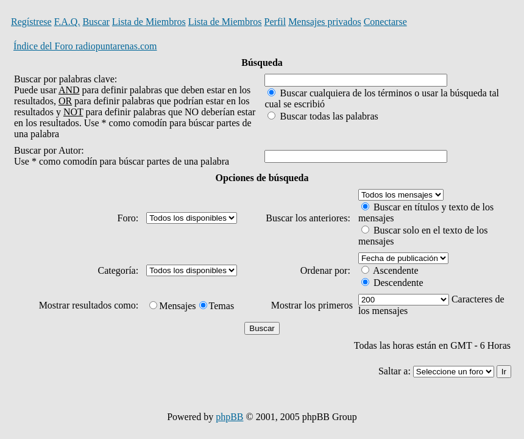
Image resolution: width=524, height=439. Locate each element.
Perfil (275, 21)
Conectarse (385, 21)
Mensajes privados (324, 21)
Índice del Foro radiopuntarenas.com (85, 46)
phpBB (229, 417)
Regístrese (31, 21)
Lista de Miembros (149, 21)
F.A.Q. (67, 21)
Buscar (95, 21)
